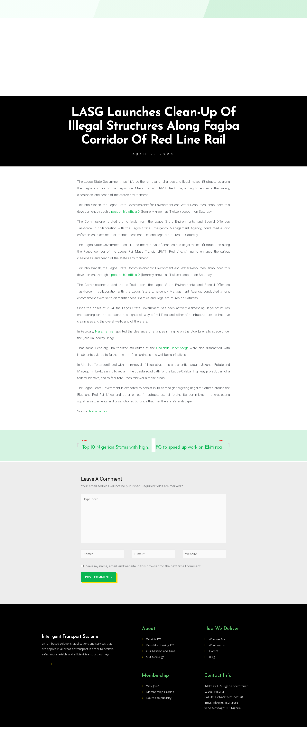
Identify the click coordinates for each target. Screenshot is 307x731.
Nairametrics (104, 332)
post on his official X (125, 212)
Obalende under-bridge (172, 348)
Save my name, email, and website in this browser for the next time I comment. (143, 569)
